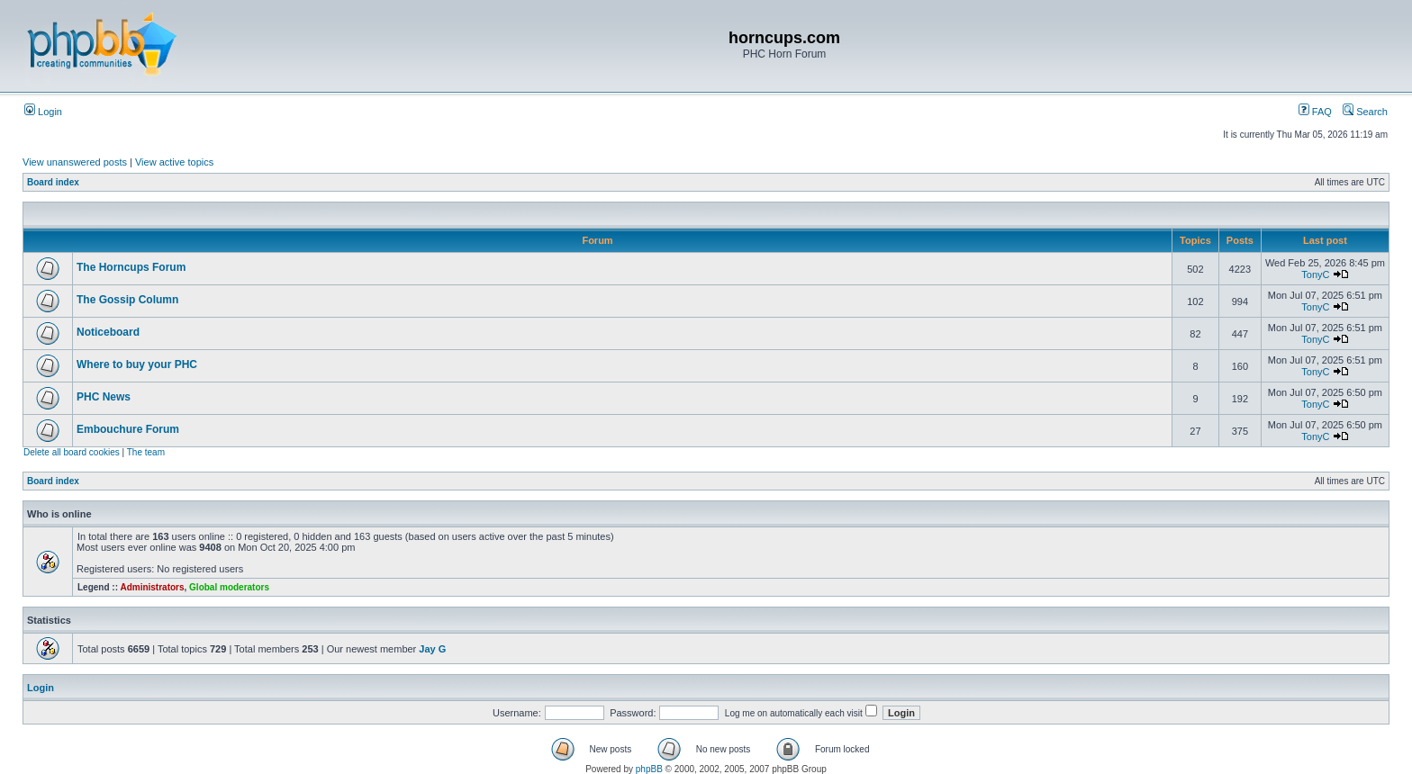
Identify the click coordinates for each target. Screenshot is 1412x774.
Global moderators (229, 587)
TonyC (1315, 274)
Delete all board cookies (71, 452)
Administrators (152, 587)
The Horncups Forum (131, 267)
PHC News (104, 397)
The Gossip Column (127, 299)
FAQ (1315, 111)
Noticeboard (108, 332)
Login (43, 111)
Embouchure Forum (128, 429)
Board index (53, 182)
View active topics (174, 162)
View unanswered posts (75, 162)
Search (1365, 111)
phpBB (649, 769)
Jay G (432, 649)
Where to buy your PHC (137, 364)
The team (146, 452)
